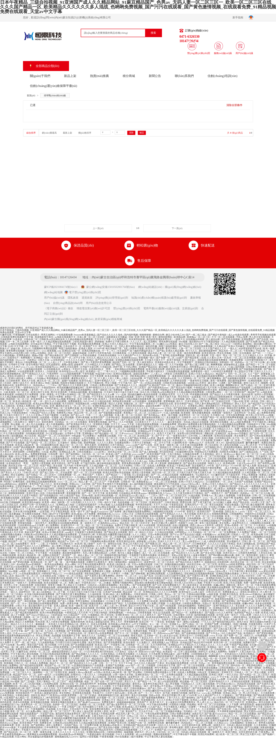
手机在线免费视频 (69, 727)
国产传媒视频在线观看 (251, 369)
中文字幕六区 (125, 383)
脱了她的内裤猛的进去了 (143, 350)
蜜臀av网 (206, 725)
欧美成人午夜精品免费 (179, 465)
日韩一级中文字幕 (107, 502)
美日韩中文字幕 (231, 479)
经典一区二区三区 (121, 546)
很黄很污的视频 (179, 693)
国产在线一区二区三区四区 (109, 681)
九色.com (213, 419)
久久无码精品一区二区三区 (192, 378)
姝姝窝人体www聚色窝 (167, 670)
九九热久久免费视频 (55, 631)
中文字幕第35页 (180, 479)
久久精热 (241, 667)
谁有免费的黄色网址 (100, 709)
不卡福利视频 (158, 608)
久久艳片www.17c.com (22, 367)
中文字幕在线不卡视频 (65, 344)
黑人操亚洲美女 (145, 362)
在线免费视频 (177, 355)
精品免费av (21, 516)
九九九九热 (183, 394)
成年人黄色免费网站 (30, 647)
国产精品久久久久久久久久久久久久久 (249, 484)
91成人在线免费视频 (47, 497)
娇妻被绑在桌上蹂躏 (234, 364)
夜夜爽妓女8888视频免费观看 (234, 390)
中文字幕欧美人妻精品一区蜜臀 (241, 477)
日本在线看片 (33, 334)
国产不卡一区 (162, 435)
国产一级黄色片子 (148, 403)
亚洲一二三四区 (35, 376)
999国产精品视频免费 (58, 429)
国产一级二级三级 (34, 631)
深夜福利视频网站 (126, 599)
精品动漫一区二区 (132, 592)
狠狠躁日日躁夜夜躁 (52, 670)
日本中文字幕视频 (141, 442)
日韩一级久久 (267, 401)
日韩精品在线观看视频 (126, 729)
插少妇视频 (251, 417)
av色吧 (113, 553)
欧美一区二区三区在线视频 (179, 458)
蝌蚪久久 (69, 569)
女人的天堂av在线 (168, 635)
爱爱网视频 (169, 401)
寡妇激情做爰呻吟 (208, 350)
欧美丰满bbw (37, 383)
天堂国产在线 (228, 449)
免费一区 (229, 440)
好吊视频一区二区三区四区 (111, 697)
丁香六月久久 (111, 371)
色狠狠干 (182, 523)
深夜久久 (264, 555)
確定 (142, 132)
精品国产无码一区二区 (124, 362)
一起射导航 (44, 511)
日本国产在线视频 (243, 481)
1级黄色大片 (219, 725)
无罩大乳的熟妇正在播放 (121, 566)
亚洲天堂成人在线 (216, 369)
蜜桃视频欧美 (175, 463)
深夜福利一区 (226, 362)
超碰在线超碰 (80, 353)
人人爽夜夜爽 (206, 435)
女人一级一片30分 (159, 624)
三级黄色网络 (49, 541)
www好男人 (100, 452)
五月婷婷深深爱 (178, 380)
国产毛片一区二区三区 (245, 626)
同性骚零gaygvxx (198, 367)
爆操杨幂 (40, 624)
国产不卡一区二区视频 (186, 601)
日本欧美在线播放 (107, 355)
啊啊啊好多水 (233, 385)
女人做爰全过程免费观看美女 (181, 702)
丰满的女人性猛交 (155, 419)
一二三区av (268, 353)
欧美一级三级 (87, 468)
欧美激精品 (68, 619)
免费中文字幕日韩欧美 (117, 341)
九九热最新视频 (46, 642)
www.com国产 (133, 445)
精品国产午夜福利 (80, 667)
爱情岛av (234, 548)
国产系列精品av (152, 415)
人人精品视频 (234, 410)
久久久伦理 (138, 628)
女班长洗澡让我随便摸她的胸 (234, 656)
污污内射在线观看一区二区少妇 (152, 658)
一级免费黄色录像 (80, 518)
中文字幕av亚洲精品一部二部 (70, 394)
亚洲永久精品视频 (175, 350)
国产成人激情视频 (148, 452)
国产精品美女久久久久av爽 (101, 394)
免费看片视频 (79, 447)
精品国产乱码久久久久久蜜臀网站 (41, 468)
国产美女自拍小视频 (181, 387)
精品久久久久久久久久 (109, 357)
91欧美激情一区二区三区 (17, 392)
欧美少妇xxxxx (267, 516)
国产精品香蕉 (192, 357)
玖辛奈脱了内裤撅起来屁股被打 (85, 497)
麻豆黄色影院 (175, 422)
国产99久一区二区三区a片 (213, 550)
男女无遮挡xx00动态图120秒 (14, 353)
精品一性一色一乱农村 (215, 658)
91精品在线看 (7, 736)
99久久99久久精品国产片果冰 (149, 663)
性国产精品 (46, 465)
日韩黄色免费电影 (247, 553)
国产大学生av (223, 465)
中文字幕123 (249, 557)
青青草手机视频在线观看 (263, 334)
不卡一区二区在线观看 (223, 337)
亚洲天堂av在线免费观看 (17, 566)
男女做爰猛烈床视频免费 (41, 736)
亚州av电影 (88, 495)
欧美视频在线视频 (10, 497)
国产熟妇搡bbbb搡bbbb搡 (221, 555)
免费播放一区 (205, 608)
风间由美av (38, 385)
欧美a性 (79, 543)
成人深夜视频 (106, 415)
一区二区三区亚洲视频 (244, 357)
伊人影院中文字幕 (243, 371)
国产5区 (158, 470)
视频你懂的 (104, 569)
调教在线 (209, 433)
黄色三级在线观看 (208, 523)
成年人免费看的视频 (102, 518)
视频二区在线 (109, 486)
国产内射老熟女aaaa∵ (159, 387)
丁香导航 (164, 355)
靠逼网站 (247, 344)
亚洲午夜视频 (83, 417)
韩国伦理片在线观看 (28, 426)
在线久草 (133, 651)
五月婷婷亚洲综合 (186, 690)
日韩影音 (186, 417)
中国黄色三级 (29, 587)
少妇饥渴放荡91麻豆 (83, 341)
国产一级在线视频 (174, 516)
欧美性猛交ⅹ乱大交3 (96, 566)
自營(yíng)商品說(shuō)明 (68, 303)
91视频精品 (94, 615)
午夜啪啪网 (19, 334)
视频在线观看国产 (133, 426)
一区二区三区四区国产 (235, 392)
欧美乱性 (103, 458)
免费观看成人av (144, 481)
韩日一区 (133, 532)
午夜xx (148, 449)
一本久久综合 (231, 674)
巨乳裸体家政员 (42, 518)
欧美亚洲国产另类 (156, 454)
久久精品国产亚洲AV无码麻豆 (230, 346)
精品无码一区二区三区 (230, 350)
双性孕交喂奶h (162, 509)
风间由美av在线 (151, 355)
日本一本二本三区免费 (17, 341)
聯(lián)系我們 (184, 76)
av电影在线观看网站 (19, 344)
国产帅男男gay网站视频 (94, 530)
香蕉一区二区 (17, 711)
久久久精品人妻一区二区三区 (244, 546)
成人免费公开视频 (61, 546)
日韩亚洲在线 (172, 502)
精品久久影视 (115, 403)
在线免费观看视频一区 (159, 376)
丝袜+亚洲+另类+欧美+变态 (143, 337)
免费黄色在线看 (156, 723)
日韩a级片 (198, 447)
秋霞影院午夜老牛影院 (99, 447)
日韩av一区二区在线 (125, 647)
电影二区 (240, 555)
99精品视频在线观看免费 (139, 399)
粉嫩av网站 (219, 585)
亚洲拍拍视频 (255, 380)
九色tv (7, 367)
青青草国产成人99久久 (41, 484)
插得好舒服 (37, 589)
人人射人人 (157, 373)
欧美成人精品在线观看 (89, 700)
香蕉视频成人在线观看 (58, 378)
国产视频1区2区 (153, 543)
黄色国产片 (52, 566)
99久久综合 (196, 658)
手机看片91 (98, 693)
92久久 (195, 417)
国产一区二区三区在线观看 (22, 559)
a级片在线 (131, 509)
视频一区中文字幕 (17, 456)
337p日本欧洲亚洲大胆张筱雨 (98, 651)
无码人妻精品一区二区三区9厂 (126, 491)
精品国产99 (145, 385)
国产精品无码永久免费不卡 (190, 562)
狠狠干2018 (35, 422)
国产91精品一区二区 (251, 385)
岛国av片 (207, 603)
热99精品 (24, 686)
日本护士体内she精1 (115, 693)
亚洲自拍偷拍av (34, 477)
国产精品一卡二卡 (255, 364)
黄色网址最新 (176, 727)
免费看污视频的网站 (123, 582)
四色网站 (192, 704)
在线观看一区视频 (49, 417)
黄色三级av (192, 399)
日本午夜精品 (192, 401)
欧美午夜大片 (157, 702)
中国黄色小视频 (177, 704)
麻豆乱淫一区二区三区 (49, 380)
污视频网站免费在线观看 (45, 348)
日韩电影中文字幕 (256, 424)
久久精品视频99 (36, 516)
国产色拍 (96, 484)
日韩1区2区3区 (226, 470)
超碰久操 (16, 348)
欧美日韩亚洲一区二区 (97, 410)
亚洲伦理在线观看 (22, 661)
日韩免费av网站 (213, 392)
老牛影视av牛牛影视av (161, 686)
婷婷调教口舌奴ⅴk (187, 456)
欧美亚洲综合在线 (172, 470)
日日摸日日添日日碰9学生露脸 (170, 576)
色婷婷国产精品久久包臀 (148, 566)
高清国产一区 (69, 555)
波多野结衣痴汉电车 (153, 683)
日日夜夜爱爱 (176, 527)
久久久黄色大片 (148, 615)
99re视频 (183, 341)
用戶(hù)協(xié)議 (54, 297)
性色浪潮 (56, 357)
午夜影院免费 (260, 431)
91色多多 (18, 339)
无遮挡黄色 (88, 550)
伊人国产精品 (241, 500)
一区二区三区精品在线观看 (125, 569)
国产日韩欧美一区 (108, 346)
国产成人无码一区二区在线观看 (56, 472)
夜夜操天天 (121, 550)
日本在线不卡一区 (72, 346)
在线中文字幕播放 (145, 396)
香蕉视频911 (117, 559)
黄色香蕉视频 (223, 491)
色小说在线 (31, 435)
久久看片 (211, 357)
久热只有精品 (174, 454)
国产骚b (268, 369)
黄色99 (18, 362)
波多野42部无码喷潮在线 (190, 433)
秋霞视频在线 (83, 403)
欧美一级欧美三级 (102, 390)
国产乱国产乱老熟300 (241, 720)
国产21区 (71, 456)
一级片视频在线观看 (74, 562)
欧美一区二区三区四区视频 (212, 456)
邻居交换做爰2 (117, 399)
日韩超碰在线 (105, 674)
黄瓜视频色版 (96, 392)
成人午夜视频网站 (55, 424)
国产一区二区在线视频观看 (139, 667)
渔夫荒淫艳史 (21, 527)
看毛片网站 (171, 348)
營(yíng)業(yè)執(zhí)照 (126, 308)
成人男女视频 (251, 566)
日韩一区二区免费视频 (263, 495)
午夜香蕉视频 (244, 495)
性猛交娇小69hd (103, 373)
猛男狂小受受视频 (264, 394)
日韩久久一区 (21, 663)
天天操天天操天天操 (166, 396)
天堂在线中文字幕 (79, 709)
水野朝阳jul (228, 403)
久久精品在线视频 (164, 532)
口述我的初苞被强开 (262, 387)
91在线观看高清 (52, 369)
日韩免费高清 (180, 373)
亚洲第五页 (227, 672)
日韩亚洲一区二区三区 (33, 578)
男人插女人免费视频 (225, 495)
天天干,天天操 (203, 461)
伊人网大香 (266, 592)
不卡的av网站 (130, 367)
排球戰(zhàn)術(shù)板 (55, 95)
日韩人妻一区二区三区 (248, 461)
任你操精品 (124, 493)
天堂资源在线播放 (92, 537)
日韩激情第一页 (148, 633)
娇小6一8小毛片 (117, 716)
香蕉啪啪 (8, 663)
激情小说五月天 (21, 383)
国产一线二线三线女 (26, 642)
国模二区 (170, 626)
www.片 (215, 677)
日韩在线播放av (85, 452)
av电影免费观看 (99, 403)
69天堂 (189, 615)
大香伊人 (100, 474)
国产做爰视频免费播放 (153, 697)
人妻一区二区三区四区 (190, 348)
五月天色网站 (126, 465)
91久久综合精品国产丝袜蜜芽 (55, 667)
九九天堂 (213, 486)
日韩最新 (151, 665)
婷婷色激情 (199, 369)
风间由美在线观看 (122, 401)
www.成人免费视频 (246, 509)
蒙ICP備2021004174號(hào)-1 (62, 287)
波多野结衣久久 (23, 385)
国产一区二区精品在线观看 (148, 383)
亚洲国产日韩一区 (137, 723)
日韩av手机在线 (236, 569)
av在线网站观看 (61, 674)
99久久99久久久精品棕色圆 (97, 401)
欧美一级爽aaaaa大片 (193, 442)
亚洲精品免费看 (37, 569)
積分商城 (129, 76)
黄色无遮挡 (91, 445)
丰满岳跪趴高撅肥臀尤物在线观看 (113, 534)
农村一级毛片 (231, 615)
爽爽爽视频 (217, 364)
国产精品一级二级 (9, 647)
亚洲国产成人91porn (164, 729)
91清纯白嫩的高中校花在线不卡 (159, 690)
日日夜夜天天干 (143, 422)
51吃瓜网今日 (20, 422)
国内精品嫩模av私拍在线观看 (143, 394)
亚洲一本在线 (251, 401)
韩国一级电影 (255, 667)
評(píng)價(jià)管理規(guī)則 (112, 297)
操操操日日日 (136, 562)
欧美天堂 (94, 605)
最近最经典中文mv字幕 (40, 605)
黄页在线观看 (216, 504)
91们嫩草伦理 (218, 474)
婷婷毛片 (203, 651)
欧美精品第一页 (146, 435)
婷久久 (180, 401)
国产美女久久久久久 (11, 472)
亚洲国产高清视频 (114, 665)
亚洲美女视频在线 (117, 677)
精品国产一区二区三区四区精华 (54, 435)
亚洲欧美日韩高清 (229, 594)
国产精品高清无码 (194, 527)
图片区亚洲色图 (59, 392)
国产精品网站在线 (199, 720)
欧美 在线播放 (112, 520)
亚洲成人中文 (11, 573)
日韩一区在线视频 (175, 399)
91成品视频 (194, 495)
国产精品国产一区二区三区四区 (229, 596)
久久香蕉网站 (261, 725)
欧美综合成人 (86, 380)
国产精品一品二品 (137, 550)
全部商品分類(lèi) (47, 66)
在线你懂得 (41, 585)
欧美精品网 (180, 337)
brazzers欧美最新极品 (85, 334)
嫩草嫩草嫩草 (253, 442)
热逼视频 (79, 566)
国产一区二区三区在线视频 (88, 472)
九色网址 (130, 720)
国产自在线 (263, 339)
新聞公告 (155, 76)
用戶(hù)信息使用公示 (99, 303)
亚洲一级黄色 (47, 394)
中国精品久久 (188, 683)
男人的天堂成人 (174, 647)
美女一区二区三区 (232, 355)
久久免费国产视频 (246, 532)
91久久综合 (146, 527)
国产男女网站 (135, 672)
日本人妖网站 (15, 599)
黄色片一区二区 (245, 585)
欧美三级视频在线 (246, 543)
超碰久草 (40, 449)
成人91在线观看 (184, 369)
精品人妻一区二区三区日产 (93, 481)
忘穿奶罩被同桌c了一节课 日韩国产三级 (36, 486)
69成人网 (193, 523)
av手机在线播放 (88, 355)
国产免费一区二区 (165, 357)
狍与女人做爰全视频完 (129, 553)
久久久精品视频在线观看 (13, 396)
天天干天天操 (87, 548)
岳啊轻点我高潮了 (61, 447)
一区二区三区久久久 (21, 672)
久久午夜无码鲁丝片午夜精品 (138, 470)
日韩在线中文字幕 (166, 665)
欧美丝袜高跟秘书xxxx (47, 367)
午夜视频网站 (38, 709)
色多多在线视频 (19, 491)
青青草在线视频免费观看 (195, 679)
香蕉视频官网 (73, 493)
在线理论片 (13, 357)
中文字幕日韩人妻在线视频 (14, 390)
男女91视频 (7, 527)
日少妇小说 (72, 449)
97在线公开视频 (217, 507)
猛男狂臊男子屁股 (187, 488)
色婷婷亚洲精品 (37, 461)
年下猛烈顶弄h (151, 378)
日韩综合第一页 (8, 426)
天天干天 (116, 424)
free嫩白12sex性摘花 (167, 344)
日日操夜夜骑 (13, 380)
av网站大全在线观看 (236, 376)
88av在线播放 (122, 736)
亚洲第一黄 (233, 456)
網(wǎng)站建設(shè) (150, 287)
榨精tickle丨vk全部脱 (80, 484)
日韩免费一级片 (56, 454)
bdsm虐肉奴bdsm (8, 484)
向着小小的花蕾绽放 (214, 410)
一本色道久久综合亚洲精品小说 (62, 624)
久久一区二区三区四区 (120, 458)
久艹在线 (264, 452)
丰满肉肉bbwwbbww (108, 523)
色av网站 (21, 644)
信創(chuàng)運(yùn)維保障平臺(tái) (53, 85)
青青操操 (71, 399)
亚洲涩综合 (254, 686)
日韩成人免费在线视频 (102, 385)
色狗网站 (94, 670)
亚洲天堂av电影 (102, 626)
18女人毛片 (6, 509)
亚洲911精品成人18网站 (20, 378)
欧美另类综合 (59, 463)
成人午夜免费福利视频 (224, 697)
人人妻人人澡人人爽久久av (89, 610)
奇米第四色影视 (137, 339)
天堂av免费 (246, 615)
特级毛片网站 (240, 578)
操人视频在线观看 (113, 619)
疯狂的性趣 (152, 346)
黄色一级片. (108, 488)
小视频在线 (74, 426)
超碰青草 (79, 364)
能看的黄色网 (78, 621)
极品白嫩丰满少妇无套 (94, 631)
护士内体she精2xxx (78, 520)
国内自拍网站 (236, 566)
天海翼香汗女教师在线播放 (75, 376)
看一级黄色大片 (88, 523)
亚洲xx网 (132, 693)
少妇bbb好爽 (136, 378)
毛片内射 (221, 408)
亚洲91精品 (109, 594)
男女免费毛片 (241, 435)
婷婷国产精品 (7, 589)
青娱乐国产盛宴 (78, 509)
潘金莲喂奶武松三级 (150, 569)
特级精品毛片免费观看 (172, 390)
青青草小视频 (55, 585)
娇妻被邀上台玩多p (147, 541)
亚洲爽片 (218, 440)
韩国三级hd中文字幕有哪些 (56, 514)
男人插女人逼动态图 (83, 711)
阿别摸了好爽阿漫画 (14, 481)
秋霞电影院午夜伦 (44, 337)
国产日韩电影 (72, 355)
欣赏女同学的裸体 (218, 566)
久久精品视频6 (8, 355)
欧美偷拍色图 (38, 550)
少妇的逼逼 (52, 371)
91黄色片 (204, 610)
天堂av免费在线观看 (158, 534)
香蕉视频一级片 (147, 357)
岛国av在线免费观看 (159, 461)
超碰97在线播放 (70, 380)
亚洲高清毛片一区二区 (196, 504)
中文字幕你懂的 (82, 578)
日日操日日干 (155, 412)
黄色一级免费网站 (254, 497)
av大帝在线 (268, 628)
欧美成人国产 (113, 454)
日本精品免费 (202, 635)
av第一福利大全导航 (123, 674)
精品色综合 (244, 647)
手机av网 (243, 486)
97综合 (168, 408)
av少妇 (159, 429)
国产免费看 (122, 456)
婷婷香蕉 (170, 369)
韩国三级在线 (247, 548)
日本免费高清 (7, 582)
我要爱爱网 (232, 369)
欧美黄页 (203, 626)
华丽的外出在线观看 (229, 399)
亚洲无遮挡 (87, 729)
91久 (95, 458)
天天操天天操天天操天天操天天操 (121, 392)
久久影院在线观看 (137, 353)
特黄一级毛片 (24, 596)
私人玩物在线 (8, 406)
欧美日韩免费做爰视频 (232, 417)
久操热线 (65, 415)
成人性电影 (128, 626)
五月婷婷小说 (52, 376)
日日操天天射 (113, 601)
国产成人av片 (15, 369)
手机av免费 (242, 337)
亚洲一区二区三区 (130, 718)
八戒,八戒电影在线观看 (111, 426)
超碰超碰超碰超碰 (126, 702)
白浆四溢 (126, 454)
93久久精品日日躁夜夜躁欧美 (217, 396)
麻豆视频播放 (214, 378)
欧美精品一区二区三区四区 (163, 456)
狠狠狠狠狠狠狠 (256, 419)
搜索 (153, 32)
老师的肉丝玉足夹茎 (97, 477)
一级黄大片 (179, 339)
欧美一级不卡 (78, 511)
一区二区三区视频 (230, 718)
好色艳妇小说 (42, 628)
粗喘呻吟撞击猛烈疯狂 (223, 461)
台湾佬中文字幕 (16, 364)
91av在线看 (265, 566)
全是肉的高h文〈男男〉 (101, 369)
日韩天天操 (44, 360)
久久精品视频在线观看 (233, 341)
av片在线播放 (140, 401)
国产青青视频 (74, 631)
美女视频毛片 (173, 417)
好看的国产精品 (234, 706)
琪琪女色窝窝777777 (62, 419)
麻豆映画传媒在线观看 (109, 463)
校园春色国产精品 (113, 603)
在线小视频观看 (180, 525)
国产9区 (257, 353)
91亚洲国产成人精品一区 (238, 610)
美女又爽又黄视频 (186, 608)
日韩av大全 (128, 514)
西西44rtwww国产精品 (168, 633)
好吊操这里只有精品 (41, 344)
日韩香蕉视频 (145, 612)
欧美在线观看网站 (167, 589)
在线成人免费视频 (156, 465)
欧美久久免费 (266, 477)
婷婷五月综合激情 (69, 367)
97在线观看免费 (65, 334)
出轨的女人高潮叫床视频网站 (103, 585)
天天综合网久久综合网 (204, 638)
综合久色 (144, 392)
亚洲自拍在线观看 (223, 435)
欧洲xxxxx (229, 454)
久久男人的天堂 (266, 417)
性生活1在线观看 (162, 612)
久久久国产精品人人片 (215, 348)
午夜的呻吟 (53, 373)
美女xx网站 (71, 564)
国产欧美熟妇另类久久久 (79, 424)
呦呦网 (265, 383)
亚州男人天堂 (102, 468)
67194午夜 (99, 348)
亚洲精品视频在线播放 (227, 573)
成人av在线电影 (144, 734)
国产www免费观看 (50, 610)
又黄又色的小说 (247, 651)
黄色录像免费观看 (201, 412)
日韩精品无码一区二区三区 (71, 410)
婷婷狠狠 (100, 341)
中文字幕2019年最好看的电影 (197, 596)
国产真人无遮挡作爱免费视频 (96, 362)
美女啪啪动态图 (23, 403)
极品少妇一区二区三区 (72, 445)
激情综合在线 (166, 403)
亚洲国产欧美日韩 (117, 723)
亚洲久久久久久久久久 (175, 406)
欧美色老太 (264, 465)
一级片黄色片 (220, 569)
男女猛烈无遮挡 (16, 520)
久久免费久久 (144, 642)
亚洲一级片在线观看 (166, 539)
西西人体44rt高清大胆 (156, 727)
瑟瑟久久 (85, 624)
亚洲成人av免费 (217, 679)
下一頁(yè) (177, 228)
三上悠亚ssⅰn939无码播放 (206, 539)
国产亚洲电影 (87, 507)
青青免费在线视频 (15, 350)
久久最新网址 (58, 456)
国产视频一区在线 (9, 449)
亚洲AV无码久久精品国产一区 (81, 557)
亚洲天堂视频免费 (219, 720)
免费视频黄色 (75, 401)
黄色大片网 (261, 690)
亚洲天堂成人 (189, 360)
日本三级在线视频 (187, 651)
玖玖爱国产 (123, 350)
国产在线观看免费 (141, 585)
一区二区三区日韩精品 (198, 677)
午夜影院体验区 (20, 412)
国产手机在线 (165, 615)
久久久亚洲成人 (156, 550)
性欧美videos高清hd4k (159, 716)
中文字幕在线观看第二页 (142, 344)
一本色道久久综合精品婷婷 (88, 419)
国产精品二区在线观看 (123, 364)
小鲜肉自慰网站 (114, 732)
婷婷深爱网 (19, 452)
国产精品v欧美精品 (251, 479)
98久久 (143, 716)
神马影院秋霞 (166, 452)
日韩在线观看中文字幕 (109, 557)
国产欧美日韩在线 (53, 589)
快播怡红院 (10, 596)
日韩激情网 (267, 681)
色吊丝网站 (23, 548)
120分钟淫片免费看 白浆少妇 (157, 440)
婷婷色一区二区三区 (126, 576)
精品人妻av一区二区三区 (91, 555)
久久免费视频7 (120, 339)
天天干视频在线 (95, 383)
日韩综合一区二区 (246, 697)
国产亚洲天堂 (44, 419)
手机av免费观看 (250, 474)
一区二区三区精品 (259, 550)
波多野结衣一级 (27, 592)
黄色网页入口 (133, 697)
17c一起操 (121, 394)
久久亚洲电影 (18, 656)
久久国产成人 (96, 520)
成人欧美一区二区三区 (103, 461)
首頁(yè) (31, 95)
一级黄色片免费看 (258, 488)
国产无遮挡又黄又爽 (198, 576)
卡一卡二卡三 (109, 350)
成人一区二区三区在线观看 (156, 553)
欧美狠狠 (186, 412)
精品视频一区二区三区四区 (194, 681)
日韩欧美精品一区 (232, 557)
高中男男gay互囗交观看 (199, 429)
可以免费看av (89, 435)
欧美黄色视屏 (162, 380)
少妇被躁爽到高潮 (49, 445)
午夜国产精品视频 (239, 644)
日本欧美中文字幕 (164, 468)
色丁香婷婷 (44, 580)
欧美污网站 (232, 732)
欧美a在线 (260, 548)
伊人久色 (228, 727)
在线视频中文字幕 (71, 635)
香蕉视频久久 (7, 479)
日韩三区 (159, 564)
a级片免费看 (183, 654)
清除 (131, 132)
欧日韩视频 (268, 486)
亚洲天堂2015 (33, 350)
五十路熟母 (52, 543)
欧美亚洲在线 (209, 353)
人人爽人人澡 (73, 491)
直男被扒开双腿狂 (250, 718)
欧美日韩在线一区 (127, 486)
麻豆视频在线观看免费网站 (211, 376)
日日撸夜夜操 (120, 353)
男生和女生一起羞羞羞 (189, 396)
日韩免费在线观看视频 (178, 371)
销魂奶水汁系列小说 (151, 718)
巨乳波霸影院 (53, 364)
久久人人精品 (60, 438)
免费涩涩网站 (22, 649)
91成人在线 (238, 520)
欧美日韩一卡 (146, 621)
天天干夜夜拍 (93, 516)
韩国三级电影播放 (168, 346)
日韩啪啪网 (15, 502)
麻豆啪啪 (163, 367)
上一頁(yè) (98, 228)
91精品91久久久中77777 (159, 557)
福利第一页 (64, 502)
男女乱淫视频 (224, 353)
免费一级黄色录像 (244, 429)
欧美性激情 (129, 642)
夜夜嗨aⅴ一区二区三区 (198, 337)
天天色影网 (254, 376)
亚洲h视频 (55, 440)
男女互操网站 (239, 426)
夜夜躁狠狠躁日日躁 (108, 695)
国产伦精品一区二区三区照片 (131, 387)
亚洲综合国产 (156, 502)
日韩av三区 (194, 440)
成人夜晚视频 (128, 658)
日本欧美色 (210, 686)
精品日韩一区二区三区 (86, 412)
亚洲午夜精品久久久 (147, 364)
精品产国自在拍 (241, 502)
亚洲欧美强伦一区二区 (127, 615)
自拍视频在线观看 (195, 339)
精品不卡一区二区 (59, 663)
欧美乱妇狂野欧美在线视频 (47, 403)
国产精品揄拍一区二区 (106, 433)
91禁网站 (169, 610)
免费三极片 (227, 530)
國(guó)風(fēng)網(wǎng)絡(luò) (183, 287)
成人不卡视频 (18, 615)
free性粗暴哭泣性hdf (168, 628)
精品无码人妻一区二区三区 (162, 353)
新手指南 (239, 17)
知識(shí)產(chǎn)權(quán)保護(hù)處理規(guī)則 (159, 297)
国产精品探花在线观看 (152, 640)
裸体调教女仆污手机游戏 (218, 406)
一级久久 (233, 348)
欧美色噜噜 (206, 585)
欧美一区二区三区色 (249, 619)
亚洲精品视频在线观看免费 (129, 360)
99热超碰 (76, 435)
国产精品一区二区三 (53, 608)
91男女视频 (104, 504)
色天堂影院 (68, 403)
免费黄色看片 (205, 488)
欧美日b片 (182, 449)
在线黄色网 (21, 479)
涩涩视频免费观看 (134, 477)
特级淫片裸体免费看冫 (212, 468)
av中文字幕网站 (89, 426)
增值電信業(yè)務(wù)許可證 (93, 308)
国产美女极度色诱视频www (149, 410)
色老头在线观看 (99, 624)
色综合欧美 (248, 394)
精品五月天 (123, 700)
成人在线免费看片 (20, 543)
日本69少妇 (264, 626)
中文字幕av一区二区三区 (172, 677)
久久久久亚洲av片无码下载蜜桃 (42, 415)
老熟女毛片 (198, 713)
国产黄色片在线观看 (71, 537)
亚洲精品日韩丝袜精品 (207, 362)
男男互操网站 (48, 334)
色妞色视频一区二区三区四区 (133, 502)
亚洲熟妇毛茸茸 (167, 394)
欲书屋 (219, 615)
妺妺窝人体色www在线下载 (233, 419)
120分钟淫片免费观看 (222, 371)
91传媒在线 (106, 367)
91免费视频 (87, 491)
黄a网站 (54, 452)
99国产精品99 (239, 686)
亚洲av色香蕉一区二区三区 (239, 525)
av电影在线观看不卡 (65, 337)
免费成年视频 (140, 631)
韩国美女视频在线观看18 (73, 383)
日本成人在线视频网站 (142, 468)
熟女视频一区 (18, 424)
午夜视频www (209, 534)
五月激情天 (64, 442)
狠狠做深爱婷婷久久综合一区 (67, 651)
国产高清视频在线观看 (82, 644)
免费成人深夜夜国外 (129, 440)
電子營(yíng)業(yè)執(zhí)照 (82, 292)
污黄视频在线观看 (33, 369)
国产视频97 (269, 734)
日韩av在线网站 (38, 353)
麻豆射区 (213, 383)
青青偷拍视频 (25, 523)
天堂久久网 (148, 463)
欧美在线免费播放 (54, 564)
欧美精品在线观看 (124, 396)
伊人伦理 (215, 530)
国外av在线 (236, 491)
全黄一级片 (36, 341)
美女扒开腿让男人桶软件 (83, 429)
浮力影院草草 (233, 474)
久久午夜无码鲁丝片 (86, 470)
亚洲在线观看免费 (178, 507)
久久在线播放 (131, 638)
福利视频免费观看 (40, 679)
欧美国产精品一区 (251, 410)
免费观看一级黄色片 (124, 390)
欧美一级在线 (60, 661)
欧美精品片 (164, 555)
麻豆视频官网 (257, 504)
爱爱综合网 (186, 502)
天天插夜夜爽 (268, 693)
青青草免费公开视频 (81, 458)
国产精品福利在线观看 (32, 665)
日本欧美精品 (108, 654)
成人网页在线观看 (59, 509)
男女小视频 (111, 383)
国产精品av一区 (180, 612)
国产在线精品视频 (104, 360)
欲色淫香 (210, 442)
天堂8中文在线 (80, 369)
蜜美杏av (55, 537)
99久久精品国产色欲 (70, 495)
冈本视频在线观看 (199, 394)
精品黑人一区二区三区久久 (239, 518)
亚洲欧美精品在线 (101, 406)
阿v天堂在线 (107, 615)
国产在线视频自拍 (48, 495)
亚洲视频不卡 (253, 346)
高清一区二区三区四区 (59, 353)
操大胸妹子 (33, 396)
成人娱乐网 (81, 688)
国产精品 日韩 (112, 658)
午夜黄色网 (114, 481)
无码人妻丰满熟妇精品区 (132, 346)
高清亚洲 (109, 396)
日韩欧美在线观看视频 (174, 383)
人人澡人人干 (55, 362)
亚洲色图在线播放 (233, 447)
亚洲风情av (83, 670)
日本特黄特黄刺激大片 (256, 360)
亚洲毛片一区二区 (15, 477)
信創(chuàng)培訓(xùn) (222, 76)
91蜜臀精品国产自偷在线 (131, 679)
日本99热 (193, 435)
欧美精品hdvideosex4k (176, 640)
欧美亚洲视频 (61, 484)
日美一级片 (231, 647)
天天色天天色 (146, 711)
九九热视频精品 (175, 573)
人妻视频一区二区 (257, 638)
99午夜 (211, 465)
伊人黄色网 (161, 463)
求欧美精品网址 (138, 376)
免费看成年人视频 (101, 571)
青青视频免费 (131, 621)
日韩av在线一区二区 (64, 470)
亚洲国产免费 (212, 624)
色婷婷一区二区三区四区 (66, 704)
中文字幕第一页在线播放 (48, 553)
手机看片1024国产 (158, 631)
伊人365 (87, 406)
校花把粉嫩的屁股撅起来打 (71, 387)
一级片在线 (41, 599)
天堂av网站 (21, 736)
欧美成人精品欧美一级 (25, 401)
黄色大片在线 (29, 380)
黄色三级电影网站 (117, 562)
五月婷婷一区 (151, 635)
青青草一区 (82, 619)
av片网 (182, 429)
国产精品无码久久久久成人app (159, 426)
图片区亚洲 (102, 479)
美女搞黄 (58, 465)
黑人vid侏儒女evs (191, 541)
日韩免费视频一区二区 (35, 362)
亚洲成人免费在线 (25, 406)
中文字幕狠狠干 (185, 362)
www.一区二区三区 (67, 481)
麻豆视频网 (66, 390)
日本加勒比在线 (223, 438)
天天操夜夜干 (129, 539)
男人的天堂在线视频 (259, 337)
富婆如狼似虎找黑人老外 (261, 578)
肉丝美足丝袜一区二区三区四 (123, 452)
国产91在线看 (8, 644)
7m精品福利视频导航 (185, 649)
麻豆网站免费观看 (156, 573)
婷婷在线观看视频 (203, 346)
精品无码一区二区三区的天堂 (135, 523)
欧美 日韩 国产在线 (87, 399)
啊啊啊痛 (213, 656)
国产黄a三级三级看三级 (197, 364)
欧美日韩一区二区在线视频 (228, 642)
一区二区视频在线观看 (180, 500)
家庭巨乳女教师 (101, 559)
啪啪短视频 (267, 449)
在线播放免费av (123, 442)
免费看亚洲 (113, 631)
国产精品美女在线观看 (195, 463)
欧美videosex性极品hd (166, 488)
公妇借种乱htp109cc (223, 559)
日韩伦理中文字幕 (229, 539)
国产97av (174, 534)
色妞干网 (228, 497)
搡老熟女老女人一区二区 (84, 378)
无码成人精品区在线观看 (196, 422)
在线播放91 (267, 610)
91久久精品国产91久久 (130, 355)
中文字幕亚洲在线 (140, 546)
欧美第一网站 (49, 502)
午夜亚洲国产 (37, 548)
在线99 (267, 706)
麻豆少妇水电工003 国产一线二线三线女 (186, 334)
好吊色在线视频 (121, 518)
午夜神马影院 (119, 447)
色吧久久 (248, 635)
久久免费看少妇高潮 (147, 601)
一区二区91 (123, 380)
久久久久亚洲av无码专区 (242, 576)
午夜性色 (82, 456)
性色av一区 (73, 479)
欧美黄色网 (257, 534)
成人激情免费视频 (39, 440)
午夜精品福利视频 (78, 392)
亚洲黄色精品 (23, 355)
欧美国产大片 (90, 346)
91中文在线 (126, 631)
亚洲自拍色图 (164, 525)
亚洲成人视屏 (86, 348)
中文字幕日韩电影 (98, 612)
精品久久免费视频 (24, 621)
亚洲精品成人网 (67, 452)
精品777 (106, 573)
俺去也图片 (27, 518)
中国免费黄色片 (243, 431)
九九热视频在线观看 (135, 603)
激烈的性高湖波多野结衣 (159, 339)
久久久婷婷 (74, 658)
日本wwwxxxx (157, 408)
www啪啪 (217, 557)
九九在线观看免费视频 (123, 504)
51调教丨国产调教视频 (230, 383)
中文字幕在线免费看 (14, 433)
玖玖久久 (91, 357)
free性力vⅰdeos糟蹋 (198, 419)
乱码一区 (102, 543)
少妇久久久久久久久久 (137, 408)
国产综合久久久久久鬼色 (110, 334)
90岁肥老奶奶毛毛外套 (250, 348)
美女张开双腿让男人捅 (174, 695)
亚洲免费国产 (248, 339)
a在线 (203, 357)
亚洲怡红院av (13, 578)
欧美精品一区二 (94, 371)
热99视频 (101, 608)
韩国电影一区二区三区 (18, 399)
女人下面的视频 (16, 670)
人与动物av (39, 378)
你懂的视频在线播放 (11, 534)
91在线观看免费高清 (59, 458)
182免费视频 (261, 635)
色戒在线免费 (26, 585)
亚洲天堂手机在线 (165, 530)
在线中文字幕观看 (171, 619)
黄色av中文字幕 (12, 387)
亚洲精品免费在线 (262, 458)
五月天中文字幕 (102, 339)
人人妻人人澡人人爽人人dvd (260, 520)
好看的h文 (76, 674)
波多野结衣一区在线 (245, 412)
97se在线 (251, 378)
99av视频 (15, 681)
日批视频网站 (237, 723)
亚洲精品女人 (129, 601)
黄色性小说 (51, 596)
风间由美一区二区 (10, 518)
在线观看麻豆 (98, 601)
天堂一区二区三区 (127, 435)
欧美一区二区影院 (171, 587)
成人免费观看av (124, 594)
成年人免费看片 (48, 530)
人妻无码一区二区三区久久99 (44, 390)
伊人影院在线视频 (229, 445)
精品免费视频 (76, 681)
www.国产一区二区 (135, 665)
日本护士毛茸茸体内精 (100, 353)
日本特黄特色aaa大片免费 (101, 456)
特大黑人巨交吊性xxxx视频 (260, 415)
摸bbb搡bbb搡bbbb (263, 344)
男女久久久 (130, 681)
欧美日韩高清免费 (154, 348)
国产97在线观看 (131, 640)
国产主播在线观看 (138, 456)
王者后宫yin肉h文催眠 (37, 509)
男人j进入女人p (20, 408)
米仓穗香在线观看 (31, 514)
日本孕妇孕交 (113, 417)
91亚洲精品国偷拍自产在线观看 (234, 387)
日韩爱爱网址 (33, 452)
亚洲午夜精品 (124, 628)
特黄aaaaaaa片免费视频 (187, 468)
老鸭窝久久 (61, 720)
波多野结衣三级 (263, 429)
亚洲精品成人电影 (65, 504)
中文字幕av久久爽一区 (249, 628)
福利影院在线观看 (235, 442)
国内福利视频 (131, 334)
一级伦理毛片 (40, 523)
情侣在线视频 (141, 516)
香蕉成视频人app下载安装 (165, 642)
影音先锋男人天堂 (56, 461)
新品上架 (70, 76)
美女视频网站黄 (167, 548)
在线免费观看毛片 (172, 585)
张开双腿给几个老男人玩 (95, 706)
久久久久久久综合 (198, 507)
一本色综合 (131, 612)
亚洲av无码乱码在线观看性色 (94, 587)
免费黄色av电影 (65, 412)
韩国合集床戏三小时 (260, 500)
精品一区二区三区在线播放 (99, 525)
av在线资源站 (58, 360)
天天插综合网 (265, 709)
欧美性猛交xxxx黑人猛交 (72, 371)
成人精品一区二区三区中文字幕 (45, 619)
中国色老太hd (89, 582)
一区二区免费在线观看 (147, 390)
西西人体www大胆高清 (202, 525)
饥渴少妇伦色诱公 (241, 406)
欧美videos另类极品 (238, 433)
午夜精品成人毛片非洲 (205, 387)
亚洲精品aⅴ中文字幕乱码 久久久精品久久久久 (161, 431)
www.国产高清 (146, 576)
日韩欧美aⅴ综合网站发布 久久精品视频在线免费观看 (66, 339)
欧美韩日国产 (98, 417)
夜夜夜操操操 (85, 559)
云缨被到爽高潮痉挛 (186, 626)
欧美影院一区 (170, 651)
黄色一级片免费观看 (11, 617)
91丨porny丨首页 (243, 511)
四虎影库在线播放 (228, 452)
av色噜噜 (271, 525)
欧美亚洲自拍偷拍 (135, 406)
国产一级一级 (55, 562)
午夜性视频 (88, 373)
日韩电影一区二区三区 (60, 431)
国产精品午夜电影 (217, 334)
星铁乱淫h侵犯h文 (16, 376)
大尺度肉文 (121, 651)
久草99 (243, 573)
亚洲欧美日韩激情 (29, 417)
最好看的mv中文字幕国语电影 (204, 341)
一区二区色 (227, 481)
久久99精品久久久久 (223, 429)
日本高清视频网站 (82, 390)
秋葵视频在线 (32, 557)
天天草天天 (6, 452)
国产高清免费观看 (81, 571)
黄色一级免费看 (218, 380)
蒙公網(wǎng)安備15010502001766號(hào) (108, 287)
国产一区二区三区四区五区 (173, 495)
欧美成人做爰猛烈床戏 (98, 621)
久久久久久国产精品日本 (261, 573)
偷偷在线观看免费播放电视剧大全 (96, 449)
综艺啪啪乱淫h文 (214, 447)
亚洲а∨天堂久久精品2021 (115, 344)
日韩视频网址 (236, 514)
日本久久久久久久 (217, 367)
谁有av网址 (118, 509)
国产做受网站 (73, 454)
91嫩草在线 (6, 334)
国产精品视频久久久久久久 (177, 571)
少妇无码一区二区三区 (93, 454)
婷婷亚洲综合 (241, 617)
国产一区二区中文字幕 (74, 357)
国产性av (113, 422)
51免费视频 (255, 486)
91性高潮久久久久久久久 (84, 502)
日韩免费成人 (42, 537)
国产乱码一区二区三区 (261, 433)
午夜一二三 (92, 415)
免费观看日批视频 (107, 435)
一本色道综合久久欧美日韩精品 (66, 500)
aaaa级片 (69, 532)
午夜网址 (168, 649)
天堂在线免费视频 (235, 415)
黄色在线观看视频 (184, 656)
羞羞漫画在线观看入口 (184, 376)
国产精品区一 (186, 346)
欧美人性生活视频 (232, 582)
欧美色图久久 (179, 440)
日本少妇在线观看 (217, 458)
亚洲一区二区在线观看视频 (72, 596)
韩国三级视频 (52, 383)
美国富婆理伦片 (254, 569)
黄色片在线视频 (241, 589)
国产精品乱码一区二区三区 (210, 477)
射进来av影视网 (196, 729)
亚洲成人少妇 (8, 564)
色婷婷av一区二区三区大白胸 (250, 362)
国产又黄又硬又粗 (202, 502)
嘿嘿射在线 (111, 679)
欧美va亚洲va (22, 454)
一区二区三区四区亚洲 (149, 486)
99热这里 (202, 672)
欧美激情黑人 (38, 399)
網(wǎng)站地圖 (53, 292)
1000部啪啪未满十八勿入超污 (206, 654)
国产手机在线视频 (230, 339)
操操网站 (38, 672)
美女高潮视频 (170, 429)
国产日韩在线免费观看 (261, 435)
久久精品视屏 (174, 603)
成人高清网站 (150, 341)
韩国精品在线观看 (131, 417)
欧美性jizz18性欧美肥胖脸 (232, 564)
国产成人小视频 (66, 601)
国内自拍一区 (179, 546)
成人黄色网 (203, 355)
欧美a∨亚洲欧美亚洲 (53, 532)
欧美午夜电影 (174, 360)
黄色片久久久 (89, 635)
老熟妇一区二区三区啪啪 (77, 396)
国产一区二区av (19, 603)
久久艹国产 (254, 373)
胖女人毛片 (241, 403)
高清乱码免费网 (206, 734)
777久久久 (206, 621)
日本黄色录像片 (71, 362)
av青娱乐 (66, 369)
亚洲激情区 (103, 445)
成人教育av (220, 488)
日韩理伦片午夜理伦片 (177, 720)
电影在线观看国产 (29, 713)
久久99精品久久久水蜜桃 (98, 364)
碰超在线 (159, 626)
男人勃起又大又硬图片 (75, 585)
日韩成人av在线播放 (256, 527)
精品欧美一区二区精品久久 (234, 640)
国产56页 (157, 585)
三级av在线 (237, 401)
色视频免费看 (236, 360)
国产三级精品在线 (248, 452)
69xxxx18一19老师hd (231, 344)
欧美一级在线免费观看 (189, 353)
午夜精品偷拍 (22, 695)
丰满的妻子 (178, 497)
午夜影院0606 (49, 387)
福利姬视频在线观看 (67, 587)
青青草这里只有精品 (92, 589)
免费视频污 (27, 357)
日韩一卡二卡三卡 (108, 663)
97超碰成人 (229, 695)
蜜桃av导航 (38, 355)
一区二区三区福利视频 (125, 431)
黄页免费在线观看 (143, 458)
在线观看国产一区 (20, 410)
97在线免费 (75, 550)
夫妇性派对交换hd (178, 367)
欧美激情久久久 (162, 497)
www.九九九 (68, 610)
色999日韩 (113, 530)
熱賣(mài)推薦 (99, 76)
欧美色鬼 (43, 500)
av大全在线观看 (261, 440)
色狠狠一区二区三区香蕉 (36, 617)
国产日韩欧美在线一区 (141, 497)
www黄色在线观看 (73, 573)
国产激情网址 (116, 479)
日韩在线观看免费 (55, 493)
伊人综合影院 (212, 445)
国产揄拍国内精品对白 (224, 621)
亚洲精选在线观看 (105, 527)
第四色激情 (48, 422)
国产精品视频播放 (55, 449)
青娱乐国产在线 (35, 644)
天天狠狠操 (204, 530)
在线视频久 (226, 624)
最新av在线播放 (265, 357)
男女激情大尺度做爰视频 (248, 470)
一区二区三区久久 (262, 511)
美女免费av (225, 523)
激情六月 (186, 619)
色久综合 (24, 440)
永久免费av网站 (34, 711)
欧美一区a (159, 458)
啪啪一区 (163, 364)
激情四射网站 (165, 337)
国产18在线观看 (168, 605)
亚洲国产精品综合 (148, 367)
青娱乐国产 (88, 474)
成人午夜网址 (27, 449)
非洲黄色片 (121, 488)
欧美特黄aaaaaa (129, 357)
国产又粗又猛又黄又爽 (133, 419)
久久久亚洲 (223, 644)
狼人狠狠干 (159, 399)
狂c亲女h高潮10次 (60, 518)
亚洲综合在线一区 (71, 350)
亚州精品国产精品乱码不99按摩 (181, 520)
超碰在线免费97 (141, 373)
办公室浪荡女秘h (54, 433)
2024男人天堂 (258, 502)
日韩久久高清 (60, 426)
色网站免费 (118, 406)
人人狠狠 (50, 548)
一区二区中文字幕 (161, 442)
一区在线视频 (10, 610)
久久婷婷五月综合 (111, 516)
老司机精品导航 (213, 479)
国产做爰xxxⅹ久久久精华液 (64, 507)
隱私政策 (73, 297)
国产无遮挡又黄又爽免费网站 (100, 576)
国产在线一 (132, 661)
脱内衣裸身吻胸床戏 (10, 373)
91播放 (179, 530)
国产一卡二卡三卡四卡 (89, 486)
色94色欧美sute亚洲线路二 (30, 564)
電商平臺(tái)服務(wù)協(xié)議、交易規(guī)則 (170, 308)
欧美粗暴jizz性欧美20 (258, 426)
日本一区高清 (224, 357)
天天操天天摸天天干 (155, 360)
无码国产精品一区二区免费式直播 (62, 408)
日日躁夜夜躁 (11, 440)
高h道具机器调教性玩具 (88, 488)
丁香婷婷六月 (165, 447)
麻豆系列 (125, 695)
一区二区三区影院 (266, 532)
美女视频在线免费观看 (89, 344)
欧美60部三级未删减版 (12, 435)
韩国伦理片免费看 (236, 408)
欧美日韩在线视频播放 (42, 658)
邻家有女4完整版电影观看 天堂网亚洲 (65, 516)
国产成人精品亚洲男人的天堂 (207, 619)
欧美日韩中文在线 (40, 392)
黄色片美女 (243, 621)
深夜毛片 (25, 658)
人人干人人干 (146, 729)
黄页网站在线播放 (219, 422)
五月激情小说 (217, 415)
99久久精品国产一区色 (161, 580)
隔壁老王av (195, 693)
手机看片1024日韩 (213, 582)
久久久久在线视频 (40, 649)
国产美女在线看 (153, 477)
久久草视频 (218, 518)
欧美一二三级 (232, 516)
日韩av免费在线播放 (256, 367)
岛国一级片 (56, 617)
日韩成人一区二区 (240, 534)
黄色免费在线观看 (168, 341)
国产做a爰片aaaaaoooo (97, 511)
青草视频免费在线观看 (223, 663)
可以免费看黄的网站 (110, 656)
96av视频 (61, 399)
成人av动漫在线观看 (238, 334)
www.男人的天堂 (249, 445)
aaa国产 (180, 357)
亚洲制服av (88, 433)
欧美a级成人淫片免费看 (83, 514)
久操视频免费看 (206, 408)
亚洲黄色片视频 (101, 424)
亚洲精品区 (221, 433)
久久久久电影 (259, 396)
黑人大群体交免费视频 (58, 621)
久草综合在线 (265, 553)
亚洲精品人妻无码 (197, 486)
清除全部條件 (234, 105)
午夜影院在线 (176, 504)
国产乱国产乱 (204, 697)
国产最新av (183, 548)
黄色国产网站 (235, 700)
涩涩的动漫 (35, 479)
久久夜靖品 (260, 525)
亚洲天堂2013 (230, 553)
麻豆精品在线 (66, 566)
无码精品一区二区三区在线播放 (71, 422)
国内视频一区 (15, 468)
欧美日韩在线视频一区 (110, 470)
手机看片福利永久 (155, 371)
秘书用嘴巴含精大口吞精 (120, 608)
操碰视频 (63, 497)
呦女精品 (56, 700)
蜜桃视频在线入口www (240, 458)
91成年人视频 (247, 468)
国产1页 (135, 527)
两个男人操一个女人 (115, 578)
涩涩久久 (86, 658)
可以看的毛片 (202, 474)
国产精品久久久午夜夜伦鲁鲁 (73, 385)
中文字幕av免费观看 (160, 479)
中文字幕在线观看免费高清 (92, 564)
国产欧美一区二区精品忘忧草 (215, 401)
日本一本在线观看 (202, 557)
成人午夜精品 (232, 468)
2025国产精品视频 (85, 527)
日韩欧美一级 (128, 481)
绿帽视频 (172, 608)
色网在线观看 (7, 539)
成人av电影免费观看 (240, 422)
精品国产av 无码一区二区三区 (231, 373)
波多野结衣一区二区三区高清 (194, 415)
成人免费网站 (52, 525)
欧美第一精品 (144, 599)
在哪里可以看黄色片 (39, 456)
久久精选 (188, 470)
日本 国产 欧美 (30, 640)
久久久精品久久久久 (253, 355)
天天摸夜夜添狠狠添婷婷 (218, 537)
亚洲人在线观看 (72, 589)
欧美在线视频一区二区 (117, 376)
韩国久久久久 (215, 463)
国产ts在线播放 (132, 559)
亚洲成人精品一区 (9, 417)
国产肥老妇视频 (21, 562)
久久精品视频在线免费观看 (57, 341)
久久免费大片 (130, 571)
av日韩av (98, 672)
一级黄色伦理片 (112, 419)
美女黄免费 (61, 658)
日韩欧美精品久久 (245, 663)
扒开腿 (268, 355)
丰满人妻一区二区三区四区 (91, 337)
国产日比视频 (252, 727)
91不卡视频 (175, 631)
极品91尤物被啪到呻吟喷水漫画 (192, 385)
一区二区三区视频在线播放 (168, 711)
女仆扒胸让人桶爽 (222, 502)
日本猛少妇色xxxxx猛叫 (43, 410)
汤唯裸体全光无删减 (116, 337)
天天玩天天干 (11, 500)
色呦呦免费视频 (220, 514)
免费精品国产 (205, 605)
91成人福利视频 (236, 367)
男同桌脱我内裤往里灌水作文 (63, 599)
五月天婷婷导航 (136, 537)
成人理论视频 (67, 417)
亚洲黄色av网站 (196, 406)
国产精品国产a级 (246, 601)
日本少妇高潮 (251, 491)
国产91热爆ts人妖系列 (223, 509)
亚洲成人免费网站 (218, 651)
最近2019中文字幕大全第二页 (143, 605)
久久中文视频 (26, 537)
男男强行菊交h (27, 419)
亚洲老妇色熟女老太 (165, 362)
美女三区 (6, 408)
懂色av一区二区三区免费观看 (204, 640)
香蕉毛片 (191, 511)
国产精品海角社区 (54, 355)
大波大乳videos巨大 (247, 463)
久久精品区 (75, 438)
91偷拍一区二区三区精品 (21, 553)
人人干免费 (233, 704)
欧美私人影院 (203, 431)
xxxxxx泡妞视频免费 (70, 373)
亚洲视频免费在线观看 (49, 690)
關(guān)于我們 (40, 76)
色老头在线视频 (21, 702)
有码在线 (190, 431)
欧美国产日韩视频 (265, 468)
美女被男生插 (42, 507)
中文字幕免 (98, 396)
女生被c (253, 644)
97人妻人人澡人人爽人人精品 (113, 378)
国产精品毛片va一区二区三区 (239, 690)
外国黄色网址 (256, 624)
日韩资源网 (70, 670)
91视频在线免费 (191, 454)
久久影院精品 (207, 454)
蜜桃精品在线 (44, 447)
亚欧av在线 (177, 555)
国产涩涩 (95, 640)
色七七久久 (192, 350)
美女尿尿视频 (269, 562)
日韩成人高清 (7, 403)
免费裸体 (117, 571)
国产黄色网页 (232, 493)
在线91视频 (208, 438)
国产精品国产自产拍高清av (261, 403)
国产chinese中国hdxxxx (38, 615)
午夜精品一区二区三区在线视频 (46, 346)
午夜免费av (249, 350)
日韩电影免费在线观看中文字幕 (17, 337)
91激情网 (177, 442)
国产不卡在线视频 (15, 442)
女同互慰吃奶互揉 (161, 546)
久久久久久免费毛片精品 (259, 605)
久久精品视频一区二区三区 (104, 465)
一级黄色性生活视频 (198, 380)
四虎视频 (186, 587)
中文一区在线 (246, 599)
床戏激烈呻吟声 (239, 608)
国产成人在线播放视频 (99, 688)
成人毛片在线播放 (35, 424)
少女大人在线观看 (125, 734)
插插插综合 (210, 562)
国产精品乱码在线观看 (122, 410)
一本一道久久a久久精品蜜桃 (52, 401)
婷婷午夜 (117, 367)
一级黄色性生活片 (30, 387)
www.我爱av (190, 530)
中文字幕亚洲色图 (60, 511)
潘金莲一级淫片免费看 (52, 396)
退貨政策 (87, 297)
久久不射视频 (176, 364)
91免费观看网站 (46, 716)
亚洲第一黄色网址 (69, 468)
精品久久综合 (146, 532)
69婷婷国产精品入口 (52, 573)
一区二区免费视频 (226, 532)
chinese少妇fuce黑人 (191, 484)
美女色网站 (65, 693)
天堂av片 (26, 348)
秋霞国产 (186, 688)
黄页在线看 (264, 702)
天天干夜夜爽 (97, 376)
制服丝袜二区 (131, 403)
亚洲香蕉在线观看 (81, 693)
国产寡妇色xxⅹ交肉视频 (51, 640)
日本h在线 (232, 679)
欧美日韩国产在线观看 (78, 461)
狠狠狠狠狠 (146, 334)
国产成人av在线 (153, 537)
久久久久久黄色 (105, 442)
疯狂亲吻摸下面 (113, 348)
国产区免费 (251, 341)
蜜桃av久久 (19, 509)
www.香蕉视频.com (51, 350)
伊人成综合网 (213, 339)
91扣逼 (45, 452)
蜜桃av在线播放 (191, 621)
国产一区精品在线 (29, 530)
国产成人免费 (249, 465)
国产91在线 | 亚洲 (45, 406)
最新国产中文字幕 (179, 658)
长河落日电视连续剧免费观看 (40, 594)
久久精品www (221, 723)
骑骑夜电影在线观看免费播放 (213, 360)
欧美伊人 (40, 371)
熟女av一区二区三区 (238, 550)
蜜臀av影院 (67, 364)
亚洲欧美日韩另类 (228, 486)
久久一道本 (143, 479)
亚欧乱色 (191, 355)
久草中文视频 (113, 649)
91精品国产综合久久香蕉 (43, 412)
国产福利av (237, 587)
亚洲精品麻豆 (168, 654)
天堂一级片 (216, 355)
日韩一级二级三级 (108, 617)
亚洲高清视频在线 (91, 350)
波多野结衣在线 (54, 569)
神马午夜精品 (161, 667)
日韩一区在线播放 (242, 353)
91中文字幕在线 (56, 491)
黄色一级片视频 (169, 415)
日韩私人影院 (156, 594)
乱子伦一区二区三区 (107, 438)
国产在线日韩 (221, 548)
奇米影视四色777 (25, 693)
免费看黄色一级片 (200, 371)
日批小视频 (151, 679)
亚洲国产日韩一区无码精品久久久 (37, 504)
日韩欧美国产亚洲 (20, 679)
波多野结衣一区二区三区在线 (143, 677)
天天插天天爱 (123, 527)
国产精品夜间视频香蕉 (27, 612)
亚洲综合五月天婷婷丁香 (96, 500)
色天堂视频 (86, 408)
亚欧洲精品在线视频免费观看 (130, 369)
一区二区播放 (104, 582)
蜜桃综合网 (159, 334)
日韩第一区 (148, 488)
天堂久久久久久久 (151, 619)
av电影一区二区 (27, 571)
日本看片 (116, 573)
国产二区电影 (28, 681)
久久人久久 (136, 341)
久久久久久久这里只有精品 (80, 360)
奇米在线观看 (157, 516)
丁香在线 (160, 621)
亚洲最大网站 (217, 610)
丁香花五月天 (146, 638)
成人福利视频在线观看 (141, 484)
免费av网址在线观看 (105, 507)
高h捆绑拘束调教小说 (68, 548)
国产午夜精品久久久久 (34, 373)
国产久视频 (115, 539)
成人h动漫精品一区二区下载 (51, 592)
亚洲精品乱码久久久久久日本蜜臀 (160, 592)
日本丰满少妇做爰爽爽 (192, 445)
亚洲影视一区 (185, 539)
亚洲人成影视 (61, 605)
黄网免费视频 (36, 408)
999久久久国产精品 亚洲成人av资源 (137, 438)
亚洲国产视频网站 (22, 458)
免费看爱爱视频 (38, 454)
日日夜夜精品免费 (46, 587)
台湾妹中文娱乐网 (89, 367)
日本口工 (62, 479)
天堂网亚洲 (240, 530)
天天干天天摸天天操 (165, 638)
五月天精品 (63, 709)
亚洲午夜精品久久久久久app (100, 387)
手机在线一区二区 (265, 350)
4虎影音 (168, 373)
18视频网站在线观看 (163, 511)
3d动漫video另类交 (197, 383)
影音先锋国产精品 (35, 364)
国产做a (161, 350)
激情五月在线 (251, 447)
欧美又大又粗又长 (166, 433)
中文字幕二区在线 (229, 677)
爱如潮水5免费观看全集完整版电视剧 (184, 410)
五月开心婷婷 (197, 479)
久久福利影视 (95, 594)
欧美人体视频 (217, 385)
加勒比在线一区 (8, 470)
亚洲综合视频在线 (122, 373)
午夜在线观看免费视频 (147, 424)
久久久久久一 (159, 422)
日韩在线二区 (31, 339)
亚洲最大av (208, 495)
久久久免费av (13, 729)
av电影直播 (267, 392)
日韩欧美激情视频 (65, 488)
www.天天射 (128, 424)
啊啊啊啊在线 (11, 686)
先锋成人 (254, 640)
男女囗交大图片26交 (252, 399)
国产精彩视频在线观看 (185, 408)
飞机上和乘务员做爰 (134, 348)
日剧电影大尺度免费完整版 (141, 429)
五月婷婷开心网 (87, 534)
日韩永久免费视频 (208, 399)
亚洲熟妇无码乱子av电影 (219, 578)
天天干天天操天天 (171, 566)
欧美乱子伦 (201, 458)
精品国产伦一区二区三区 (58, 665)
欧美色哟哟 (112, 493)
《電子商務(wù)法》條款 (58, 308)
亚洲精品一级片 (42, 357)
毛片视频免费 (33, 670)
